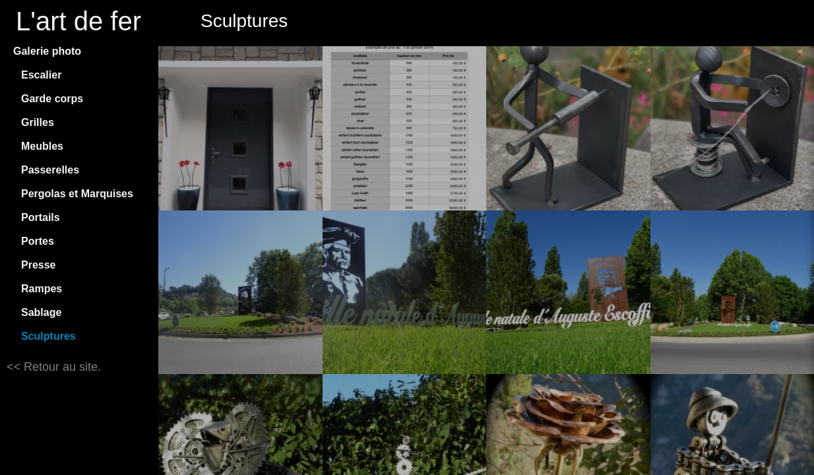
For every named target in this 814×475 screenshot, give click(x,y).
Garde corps (52, 98)
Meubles (42, 146)
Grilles (37, 122)
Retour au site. (60, 366)
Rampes (41, 288)
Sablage (41, 312)
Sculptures (48, 336)
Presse (38, 264)
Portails (40, 217)
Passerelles (50, 169)
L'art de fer (78, 21)
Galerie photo (47, 51)
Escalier (41, 74)
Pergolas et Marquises (77, 193)
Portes (37, 241)
